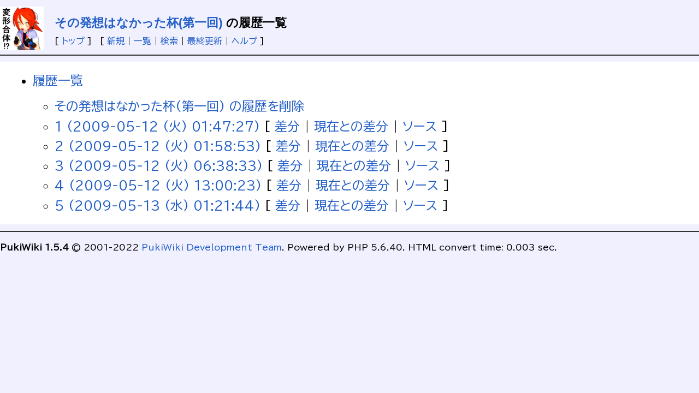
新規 (116, 41)
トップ (73, 41)
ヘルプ (244, 41)
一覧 (142, 41)
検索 (169, 41)
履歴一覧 (58, 80)
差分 (287, 126)
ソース (419, 126)
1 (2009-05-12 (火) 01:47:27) (157, 126)
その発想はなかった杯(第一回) (139, 22)
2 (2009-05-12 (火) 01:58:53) (158, 146)
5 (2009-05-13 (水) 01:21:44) (157, 205)
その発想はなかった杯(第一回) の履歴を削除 (179, 106)
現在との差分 (351, 126)
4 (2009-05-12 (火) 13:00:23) (158, 185)
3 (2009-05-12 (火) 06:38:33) (159, 165)
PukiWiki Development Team (211, 247)
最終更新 (204, 41)
